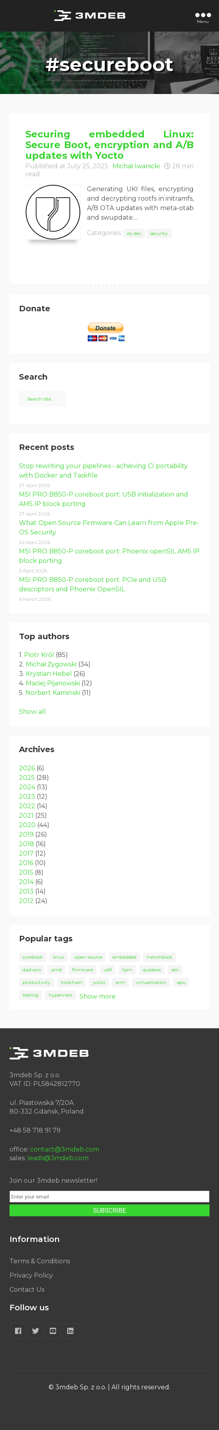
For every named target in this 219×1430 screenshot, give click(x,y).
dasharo (32, 970)
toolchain (71, 982)
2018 (26, 844)
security (159, 233)
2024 (27, 787)
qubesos (152, 970)
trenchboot (159, 957)
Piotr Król (39, 655)
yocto (99, 982)
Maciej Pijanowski (53, 683)
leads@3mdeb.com (58, 1158)
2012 (26, 901)
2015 (26, 872)
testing (30, 995)
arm (120, 982)
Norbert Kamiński (52, 692)
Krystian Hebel (49, 673)
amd (56, 970)
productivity (37, 982)
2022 (27, 806)
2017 (26, 853)
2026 (27, 768)
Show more (97, 996)
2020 (27, 825)
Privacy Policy (31, 1275)
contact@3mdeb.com (64, 1149)
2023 (27, 796)
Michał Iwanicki (136, 166)
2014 (26, 882)
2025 (27, 777)
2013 (26, 891)
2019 (26, 834)
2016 (26, 863)
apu (181, 982)
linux (58, 957)
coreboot (33, 957)
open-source (88, 957)
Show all (32, 711)
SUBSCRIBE (109, 1210)
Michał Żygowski (51, 664)
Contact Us (26, 1289)
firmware (82, 970)
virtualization (151, 982)
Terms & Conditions (39, 1261)
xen (175, 970)
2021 (26, 815)
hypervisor (61, 995)
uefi (108, 970)
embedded (124, 957)
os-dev (134, 233)
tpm (127, 970)
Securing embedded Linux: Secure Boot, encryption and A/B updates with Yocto (109, 144)
